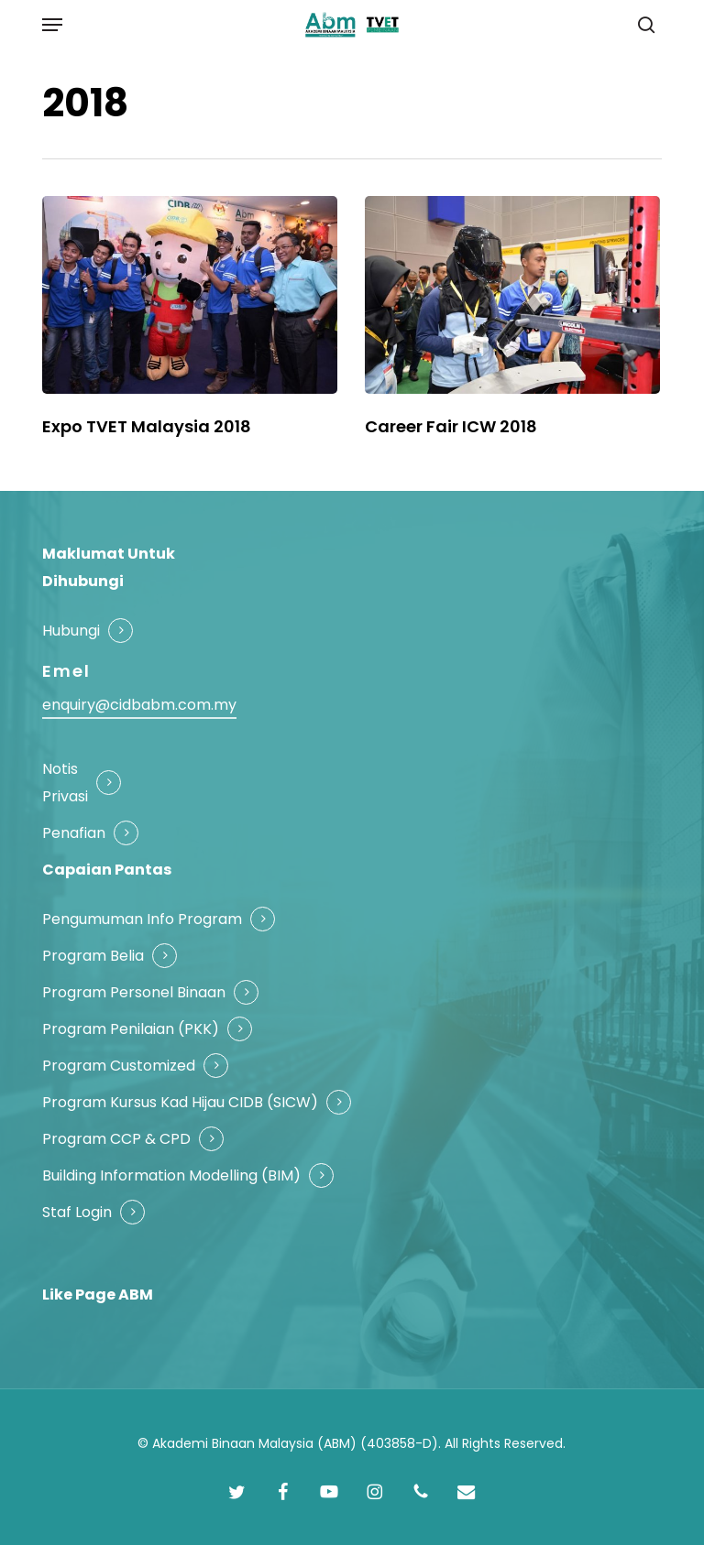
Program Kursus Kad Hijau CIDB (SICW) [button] (180, 1102)
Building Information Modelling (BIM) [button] (171, 1175)
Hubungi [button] (71, 630)
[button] (52, 25)
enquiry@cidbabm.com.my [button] (139, 704)
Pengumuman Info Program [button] (142, 919)
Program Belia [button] (93, 955)
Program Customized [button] (118, 1065)
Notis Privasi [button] (65, 782)
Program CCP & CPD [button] (116, 1138)
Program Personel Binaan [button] (134, 992)
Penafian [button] (73, 832)
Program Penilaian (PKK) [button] (130, 1028)
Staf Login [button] (77, 1212)
